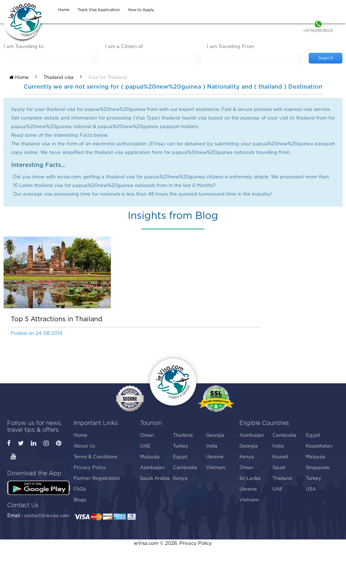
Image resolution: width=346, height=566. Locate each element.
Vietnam (215, 468)
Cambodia (185, 468)
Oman (147, 435)
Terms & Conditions (95, 457)
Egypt (180, 457)
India (212, 446)
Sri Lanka (250, 478)
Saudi (278, 468)
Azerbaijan (152, 468)
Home (19, 77)
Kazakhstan (319, 446)
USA (311, 489)
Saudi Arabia (155, 478)
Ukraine (215, 457)
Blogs (80, 500)
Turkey (180, 446)
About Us (84, 446)
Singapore (317, 468)
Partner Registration (97, 478)
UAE (145, 446)
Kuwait (280, 457)
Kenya (180, 478)
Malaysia (150, 457)
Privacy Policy (90, 468)
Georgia (215, 435)
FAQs (80, 489)
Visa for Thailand (107, 77)
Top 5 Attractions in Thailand (56, 319)
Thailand (183, 435)
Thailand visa (58, 77)
